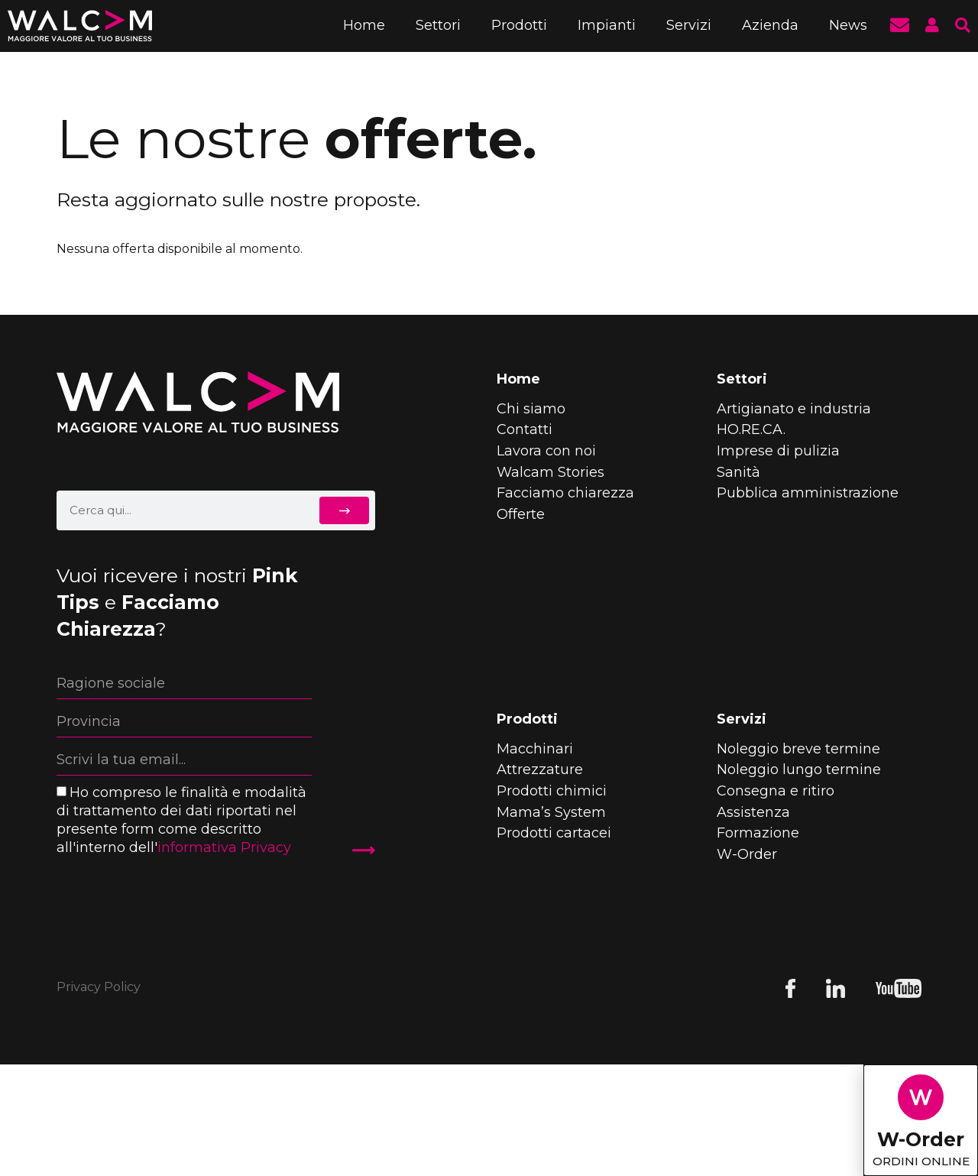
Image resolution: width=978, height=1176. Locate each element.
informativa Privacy (224, 847)
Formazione (758, 832)
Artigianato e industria (794, 408)
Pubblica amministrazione (808, 492)
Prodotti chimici (552, 790)
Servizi (688, 25)
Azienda (770, 25)
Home (364, 25)
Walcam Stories (550, 472)
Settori (438, 25)
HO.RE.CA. (751, 429)
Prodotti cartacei (554, 832)
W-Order (747, 854)
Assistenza (753, 812)
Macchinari (535, 748)
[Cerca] (347, 510)
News (848, 25)
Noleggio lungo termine (799, 769)
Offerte (521, 514)
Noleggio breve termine (798, 748)
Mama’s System (551, 812)
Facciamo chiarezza (565, 492)
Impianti (607, 25)
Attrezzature (540, 769)
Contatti (524, 429)
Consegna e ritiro (775, 790)
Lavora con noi (546, 450)
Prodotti (519, 25)
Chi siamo (531, 408)
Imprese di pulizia (778, 450)
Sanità (738, 472)
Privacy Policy (99, 987)
